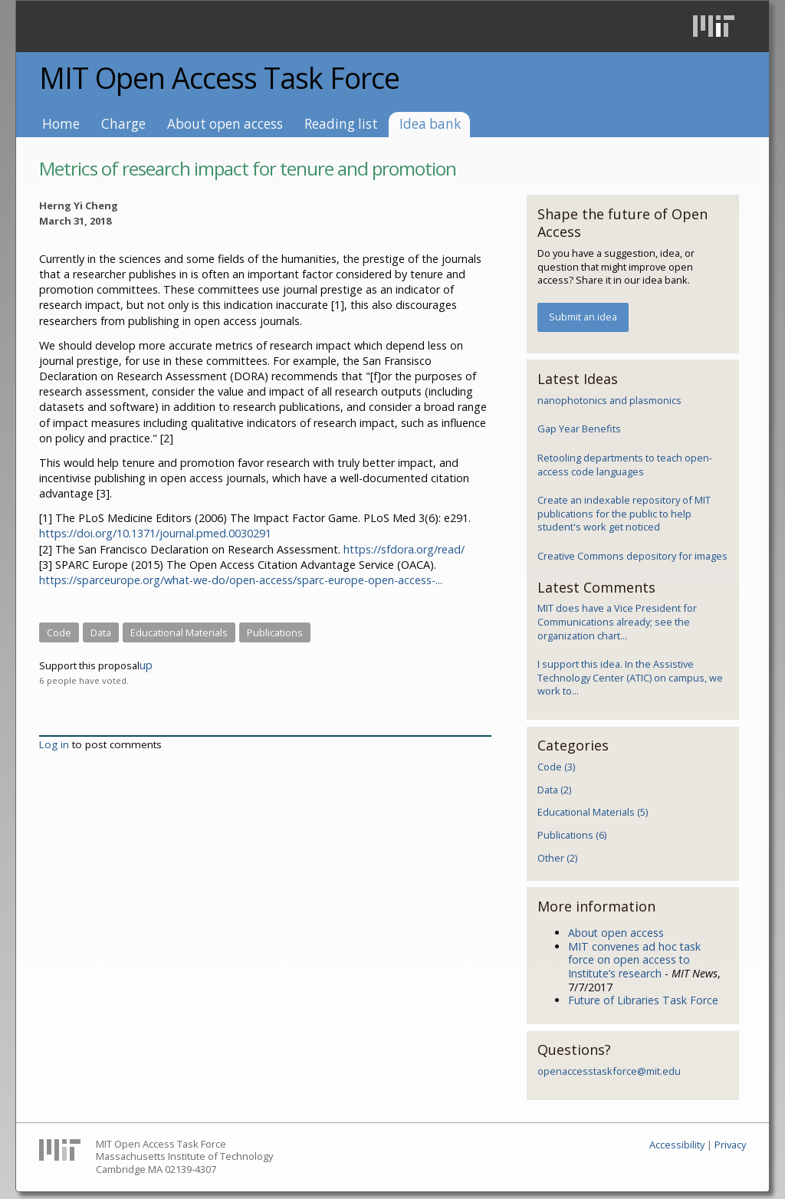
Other (557, 858)
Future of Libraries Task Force (643, 1000)
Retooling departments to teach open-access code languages (624, 464)
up (146, 665)
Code (59, 632)
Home (61, 124)
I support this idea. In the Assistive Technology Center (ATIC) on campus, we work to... (630, 677)
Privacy (730, 1144)
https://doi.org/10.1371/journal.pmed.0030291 (155, 533)
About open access (225, 124)
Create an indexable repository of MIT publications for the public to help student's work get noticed (624, 513)
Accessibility (677, 1144)
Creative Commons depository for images (632, 556)
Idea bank (430, 124)
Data (100, 632)
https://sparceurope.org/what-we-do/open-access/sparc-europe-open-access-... (240, 580)
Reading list (341, 124)
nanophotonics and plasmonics (609, 400)
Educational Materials (179, 632)
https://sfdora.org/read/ (404, 549)
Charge (123, 124)
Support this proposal (89, 665)
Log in (54, 744)
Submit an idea (583, 317)
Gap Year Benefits (579, 428)
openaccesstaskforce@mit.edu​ (609, 1071)
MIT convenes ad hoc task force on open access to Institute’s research (634, 960)
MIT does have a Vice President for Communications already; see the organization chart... (617, 621)
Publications (275, 632)
